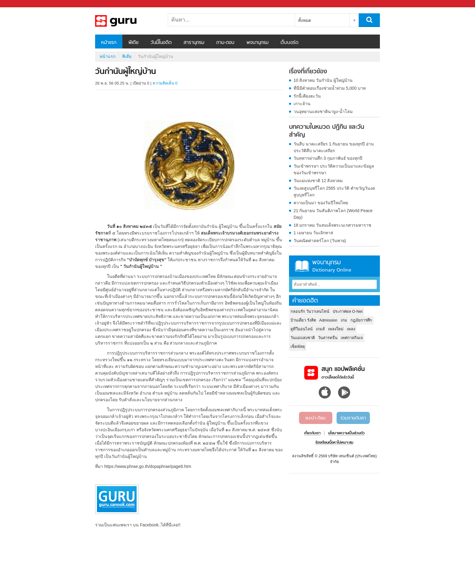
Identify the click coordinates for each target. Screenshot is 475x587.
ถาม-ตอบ (225, 43)
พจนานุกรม (257, 43)
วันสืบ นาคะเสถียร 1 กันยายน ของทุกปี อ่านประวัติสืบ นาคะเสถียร (334, 147)
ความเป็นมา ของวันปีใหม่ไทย (321, 202)
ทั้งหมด (304, 20)
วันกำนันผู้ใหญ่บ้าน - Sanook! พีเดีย (127, 21)
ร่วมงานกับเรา (353, 418)
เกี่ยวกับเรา (312, 433)
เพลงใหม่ (336, 329)
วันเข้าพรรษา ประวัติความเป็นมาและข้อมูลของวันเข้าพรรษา (334, 169)
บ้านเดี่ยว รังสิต (303, 320)
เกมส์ (320, 329)
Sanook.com (18, 4)
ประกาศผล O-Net (348, 311)
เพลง (351, 329)
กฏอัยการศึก (361, 320)
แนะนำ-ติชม (315, 418)
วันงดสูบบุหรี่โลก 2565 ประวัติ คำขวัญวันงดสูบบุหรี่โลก (334, 191)
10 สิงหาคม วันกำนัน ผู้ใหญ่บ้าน (323, 80)
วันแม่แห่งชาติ (303, 337)
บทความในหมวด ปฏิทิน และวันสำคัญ (326, 131)
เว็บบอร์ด (289, 43)
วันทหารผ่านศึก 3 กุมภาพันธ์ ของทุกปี (328, 158)
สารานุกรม (194, 43)
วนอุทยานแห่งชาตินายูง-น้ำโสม (323, 111)
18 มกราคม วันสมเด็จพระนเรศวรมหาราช (332, 225)
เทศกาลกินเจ (352, 337)
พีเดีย (133, 43)
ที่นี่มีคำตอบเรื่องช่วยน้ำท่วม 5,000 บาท (330, 88)
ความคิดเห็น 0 (165, 83)
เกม (344, 320)
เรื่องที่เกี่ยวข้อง (308, 72)
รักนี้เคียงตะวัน (307, 96)
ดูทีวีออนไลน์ (302, 329)
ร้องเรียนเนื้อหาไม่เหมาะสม (334, 443)
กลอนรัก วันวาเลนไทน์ (310, 311)
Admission (328, 320)
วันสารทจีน (327, 337)
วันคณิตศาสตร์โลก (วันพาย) (320, 240)
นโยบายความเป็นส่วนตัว (346, 433)
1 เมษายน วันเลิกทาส (313, 232)
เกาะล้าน (302, 103)
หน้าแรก (108, 43)
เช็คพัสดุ (298, 346)
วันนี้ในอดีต (161, 43)
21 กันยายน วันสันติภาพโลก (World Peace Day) (333, 214)
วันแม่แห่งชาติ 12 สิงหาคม (318, 180)
